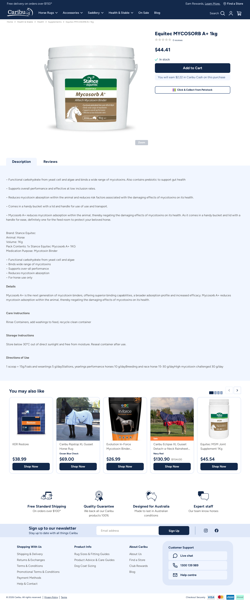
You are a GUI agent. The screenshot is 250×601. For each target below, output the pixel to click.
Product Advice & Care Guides (94, 560)
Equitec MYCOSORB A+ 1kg (80, 22)
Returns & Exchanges (31, 560)
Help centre (185, 575)
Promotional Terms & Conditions (38, 572)
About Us (135, 554)
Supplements (55, 22)
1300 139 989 (185, 565)
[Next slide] (237, 390)
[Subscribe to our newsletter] (127, 530)
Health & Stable (121, 12)
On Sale (143, 12)
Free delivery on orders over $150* (29, 3)
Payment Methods (29, 577)
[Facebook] (216, 530)
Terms (64, 597)
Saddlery (95, 12)
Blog (157, 12)
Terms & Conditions (30, 566)
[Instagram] (205, 530)
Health (40, 22)
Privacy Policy (51, 597)
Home (10, 22)
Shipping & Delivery (30, 554)
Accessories (73, 12)
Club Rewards (138, 566)
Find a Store (233, 3)
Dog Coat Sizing (85, 566)
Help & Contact (27, 583)
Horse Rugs (48, 12)
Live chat (183, 556)
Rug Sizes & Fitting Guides (91, 554)
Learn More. (212, 3)
